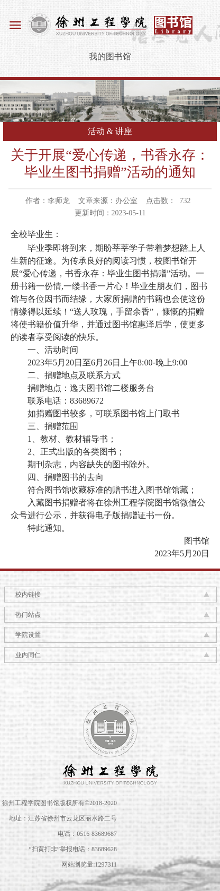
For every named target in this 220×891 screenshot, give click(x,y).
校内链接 (28, 594)
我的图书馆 (110, 56)
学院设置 (28, 635)
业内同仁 (28, 655)
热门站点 (28, 614)
